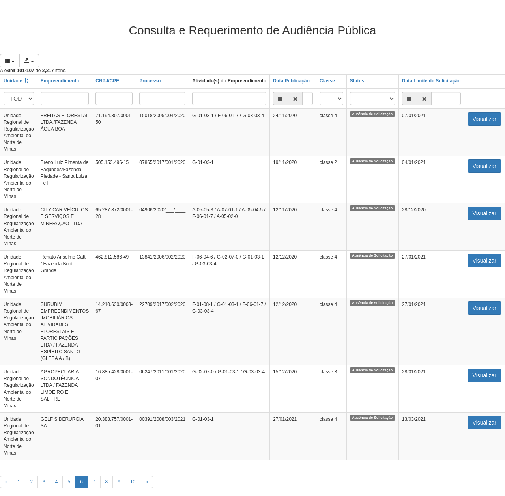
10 (132, 482)
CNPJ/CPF (107, 81)
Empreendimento (60, 81)
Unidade (13, 81)
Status (357, 81)
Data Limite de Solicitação (431, 81)
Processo (150, 81)
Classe (327, 81)
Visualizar (484, 119)
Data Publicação (291, 81)
